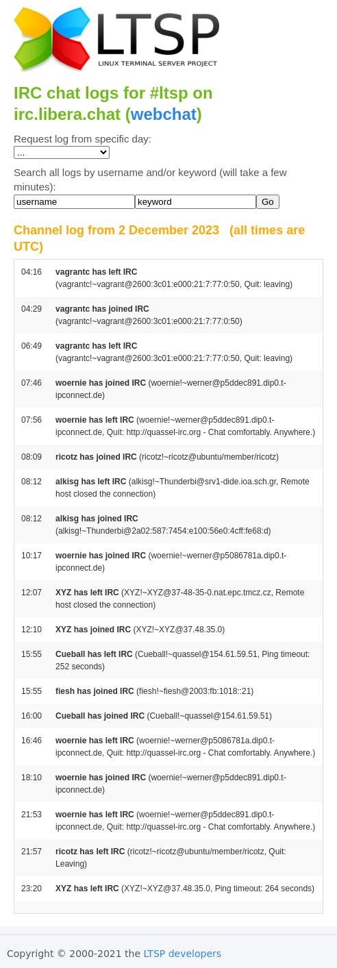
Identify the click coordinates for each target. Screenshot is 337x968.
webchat (164, 114)
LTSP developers (183, 953)
